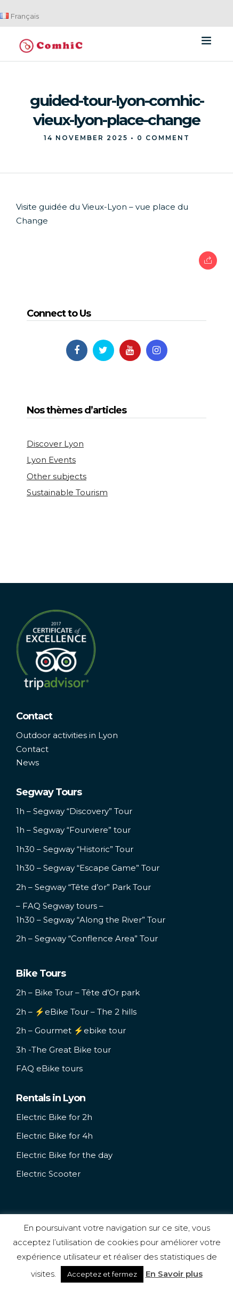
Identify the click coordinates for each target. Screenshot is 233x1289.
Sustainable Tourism (67, 492)
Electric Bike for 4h (54, 1136)
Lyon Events (51, 460)
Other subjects (56, 476)
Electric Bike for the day (64, 1155)
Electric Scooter (48, 1174)
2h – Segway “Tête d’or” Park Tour (83, 887)
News (27, 762)
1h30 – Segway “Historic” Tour (74, 849)
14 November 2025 (86, 138)
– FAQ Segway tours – (59, 906)
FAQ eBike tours (49, 1068)
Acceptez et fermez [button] (102, 1274)
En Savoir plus (174, 1274)
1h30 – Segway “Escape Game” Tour (87, 868)
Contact (32, 749)
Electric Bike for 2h (54, 1117)
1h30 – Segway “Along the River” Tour (90, 920)
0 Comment (163, 138)
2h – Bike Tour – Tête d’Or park (78, 992)
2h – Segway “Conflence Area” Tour (87, 938)
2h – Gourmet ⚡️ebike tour (71, 1030)
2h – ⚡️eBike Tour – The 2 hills (76, 1012)
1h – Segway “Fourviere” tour (73, 830)
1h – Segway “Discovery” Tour (74, 811)
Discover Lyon (55, 444)
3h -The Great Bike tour (63, 1050)
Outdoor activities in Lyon (67, 735)
